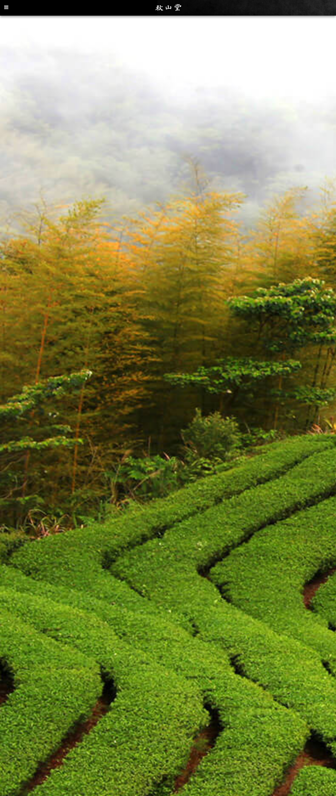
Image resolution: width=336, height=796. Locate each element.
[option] (168, 405)
